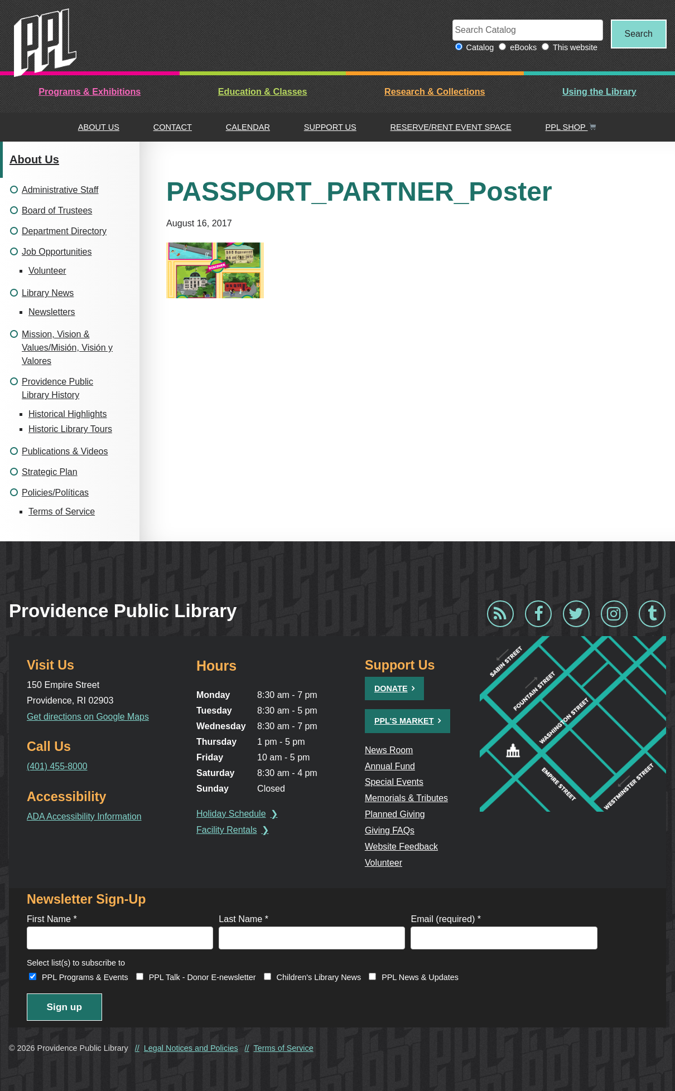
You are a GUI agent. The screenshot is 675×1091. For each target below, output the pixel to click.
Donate (391, 689)
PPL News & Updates (420, 975)
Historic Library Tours (70, 429)
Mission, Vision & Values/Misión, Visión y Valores (67, 348)
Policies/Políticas (55, 493)
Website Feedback (402, 845)
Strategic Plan (50, 472)
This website (571, 47)
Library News (48, 293)
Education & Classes (262, 92)
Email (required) (446, 916)
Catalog (477, 47)
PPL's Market (405, 721)
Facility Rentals (228, 830)
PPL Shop (571, 127)
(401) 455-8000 (57, 766)
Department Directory (64, 231)
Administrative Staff (60, 190)
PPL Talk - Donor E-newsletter (202, 975)
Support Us (330, 127)
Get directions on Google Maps (89, 716)
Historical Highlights (67, 414)
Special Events (395, 782)
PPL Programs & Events (85, 975)
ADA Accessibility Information (85, 816)
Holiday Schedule (233, 814)
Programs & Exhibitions (89, 92)
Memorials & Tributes (407, 797)
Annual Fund (391, 766)
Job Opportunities (56, 252)
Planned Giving (396, 813)
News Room (389, 750)
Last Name (243, 916)
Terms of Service (61, 512)
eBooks (520, 47)
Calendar (248, 127)
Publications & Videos (65, 452)
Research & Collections (434, 92)
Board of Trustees (57, 211)
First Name (52, 916)
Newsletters (51, 312)
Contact (172, 127)
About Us (98, 127)
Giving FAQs (390, 829)
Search (637, 34)
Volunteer (47, 271)
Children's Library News (319, 975)
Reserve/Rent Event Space (451, 127)
